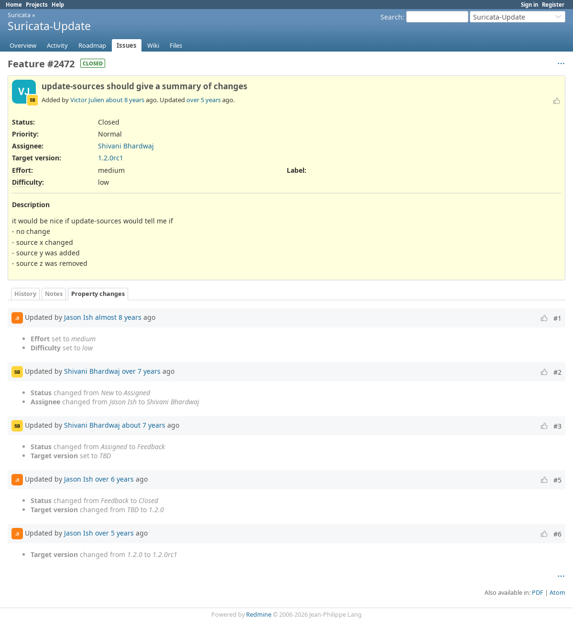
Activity (57, 45)
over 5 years (203, 99)
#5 (557, 479)
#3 (557, 426)
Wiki (153, 45)
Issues (127, 45)
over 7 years (141, 371)
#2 (557, 372)
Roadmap (92, 45)
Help (58, 4)
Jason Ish (78, 317)
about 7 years (143, 425)
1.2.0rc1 (110, 157)
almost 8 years (118, 317)
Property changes (98, 294)
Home (14, 4)
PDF (537, 593)
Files (176, 45)
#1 (557, 318)
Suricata (19, 15)
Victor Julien (87, 99)
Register (553, 4)
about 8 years (125, 99)
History (25, 294)
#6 (557, 533)
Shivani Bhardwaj (126, 145)
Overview (23, 45)
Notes (54, 294)
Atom (557, 593)
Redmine (258, 614)
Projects (37, 4)
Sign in (529, 4)
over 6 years (114, 479)
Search (391, 16)
